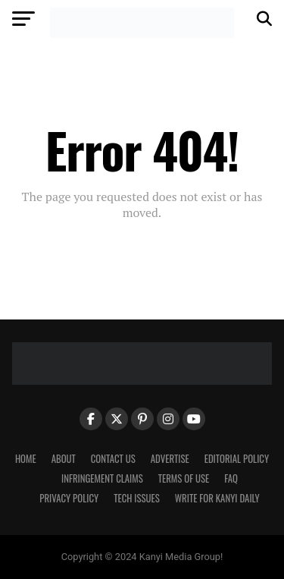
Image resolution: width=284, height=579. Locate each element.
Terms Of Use (184, 478)
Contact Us (113, 459)
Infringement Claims (102, 478)
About (63, 459)
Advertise (170, 459)
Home (25, 459)
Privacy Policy (68, 498)
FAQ (231, 478)
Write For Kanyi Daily (217, 498)
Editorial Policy (236, 459)
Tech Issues (137, 498)
